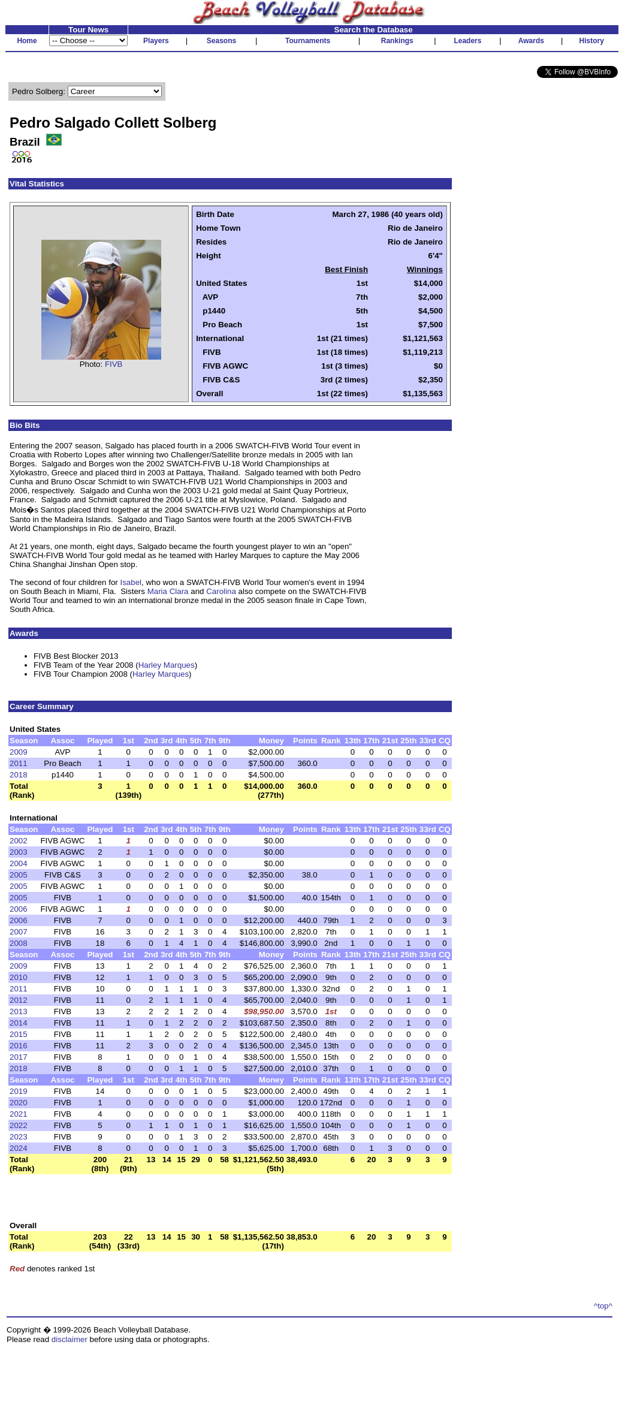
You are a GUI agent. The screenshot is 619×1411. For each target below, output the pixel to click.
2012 (19, 1000)
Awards (531, 41)
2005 (19, 874)
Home (27, 41)
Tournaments (307, 41)
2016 (19, 1045)
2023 (19, 1136)
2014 (19, 1022)
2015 (19, 1034)
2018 (19, 774)
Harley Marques (166, 665)
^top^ (603, 1305)
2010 (19, 977)
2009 (19, 751)
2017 (19, 1057)
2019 (19, 1091)
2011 (19, 763)
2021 (19, 1113)
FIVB (114, 364)
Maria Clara (168, 591)
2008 (19, 943)
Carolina (221, 591)
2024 (19, 1148)
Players (156, 41)
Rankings (397, 41)
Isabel (130, 582)
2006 (19, 909)
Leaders (467, 41)
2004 (19, 863)
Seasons (221, 41)
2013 (19, 1011)
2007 (19, 931)
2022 (19, 1125)
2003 (19, 852)
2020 (19, 1102)
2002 (19, 840)
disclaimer (69, 1339)
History (591, 41)
